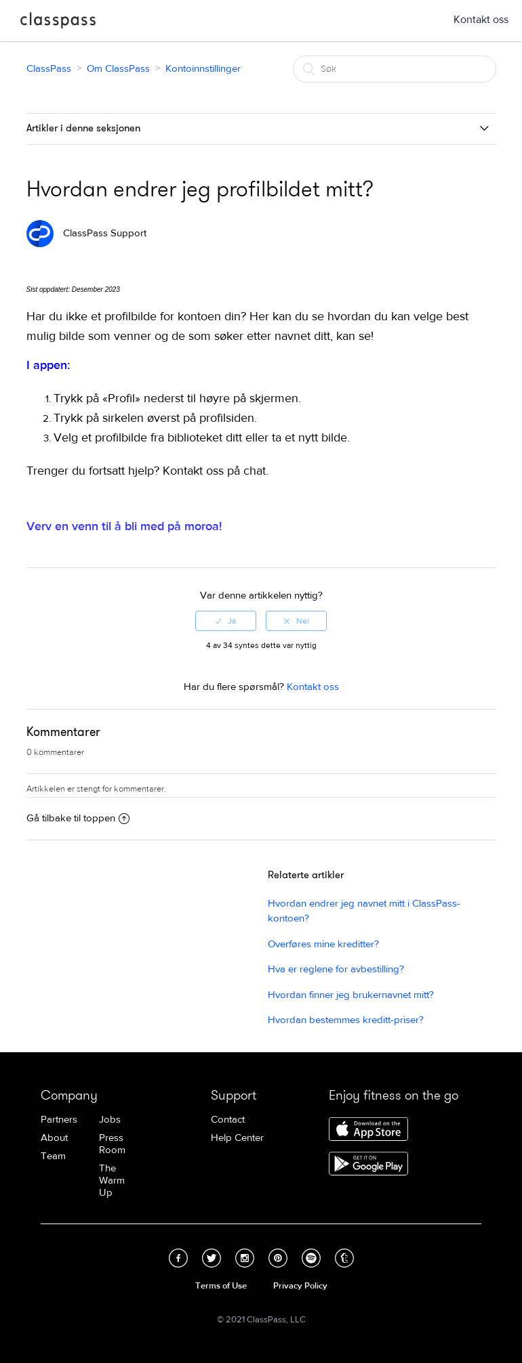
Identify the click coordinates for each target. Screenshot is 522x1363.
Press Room (112, 1143)
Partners (59, 1119)
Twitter (211, 1258)
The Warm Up (112, 1180)
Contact (228, 1119)
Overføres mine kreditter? (323, 944)
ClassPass (58, 23)
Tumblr (344, 1258)
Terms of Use (221, 1285)
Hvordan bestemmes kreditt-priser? (346, 1020)
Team (53, 1156)
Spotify (311, 1258)
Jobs (110, 1119)
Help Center (237, 1137)
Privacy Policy (300, 1285)
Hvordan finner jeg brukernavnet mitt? (351, 995)
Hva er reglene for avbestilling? (336, 969)
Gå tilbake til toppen (77, 818)
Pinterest (277, 1258)
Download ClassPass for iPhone (368, 1130)
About (54, 1137)
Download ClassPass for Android (368, 1164)
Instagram (244, 1258)
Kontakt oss (481, 20)
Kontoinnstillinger (203, 68)
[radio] (225, 621)
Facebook (178, 1258)
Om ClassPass (118, 68)
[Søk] (394, 69)
